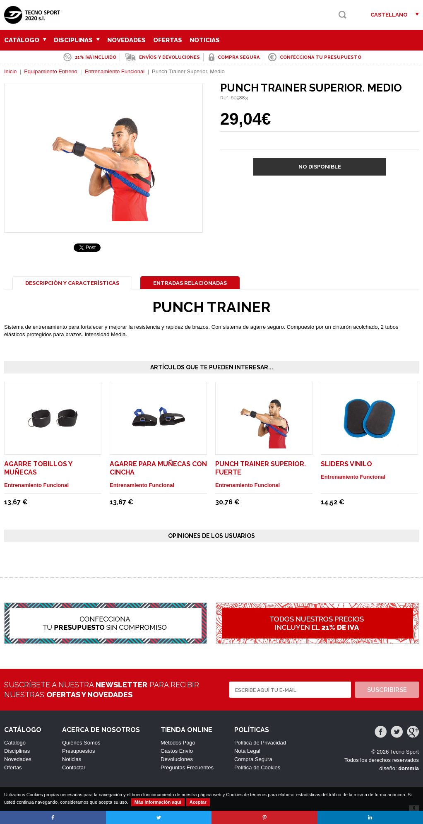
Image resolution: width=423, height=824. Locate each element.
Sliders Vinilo (346, 464)
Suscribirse (387, 690)
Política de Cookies (257, 767)
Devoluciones (177, 759)
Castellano (389, 15)
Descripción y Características (72, 283)
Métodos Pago (178, 743)
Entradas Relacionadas (190, 283)
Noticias (205, 40)
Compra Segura (253, 759)
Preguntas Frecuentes (187, 767)
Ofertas (167, 40)
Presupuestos (78, 751)
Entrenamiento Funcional (115, 71)
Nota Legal (247, 751)
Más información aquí (158, 802)
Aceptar (198, 802)
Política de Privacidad (260, 743)
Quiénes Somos (81, 743)
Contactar (73, 767)
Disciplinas (77, 40)
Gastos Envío (177, 751)
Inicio (10, 71)
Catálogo (25, 40)
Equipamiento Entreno (50, 71)
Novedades (126, 40)
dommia (408, 768)
